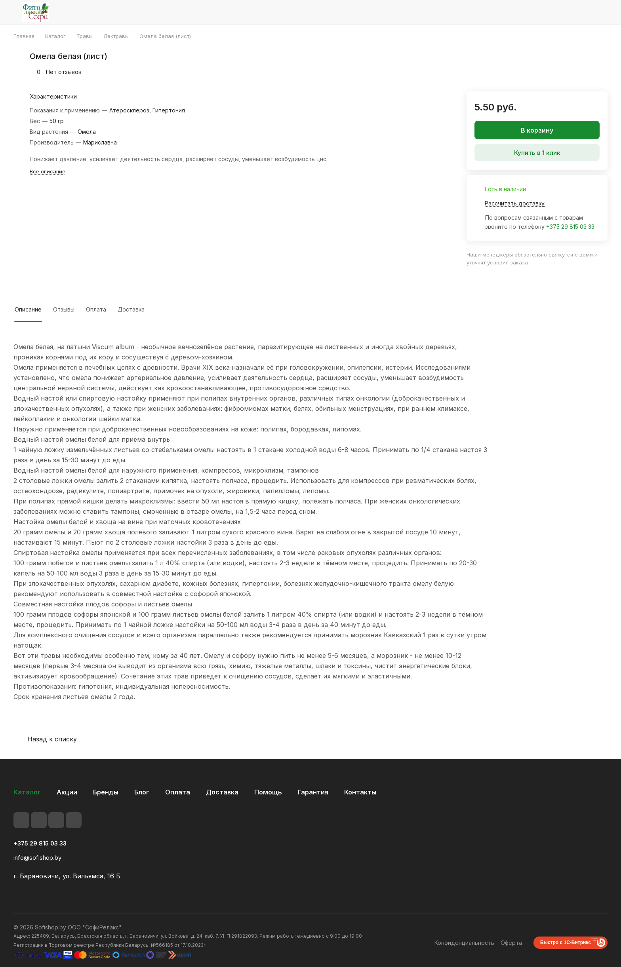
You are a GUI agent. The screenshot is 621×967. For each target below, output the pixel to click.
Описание (28, 309)
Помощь (268, 792)
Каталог (27, 792)
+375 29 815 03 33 (570, 226)
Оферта (511, 942)
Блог (141, 792)
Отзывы (63, 309)
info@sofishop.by (37, 857)
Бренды (105, 792)
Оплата (96, 309)
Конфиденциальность (464, 942)
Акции (67, 792)
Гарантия (313, 792)
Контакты (360, 792)
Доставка (131, 309)
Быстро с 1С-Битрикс (565, 942)
